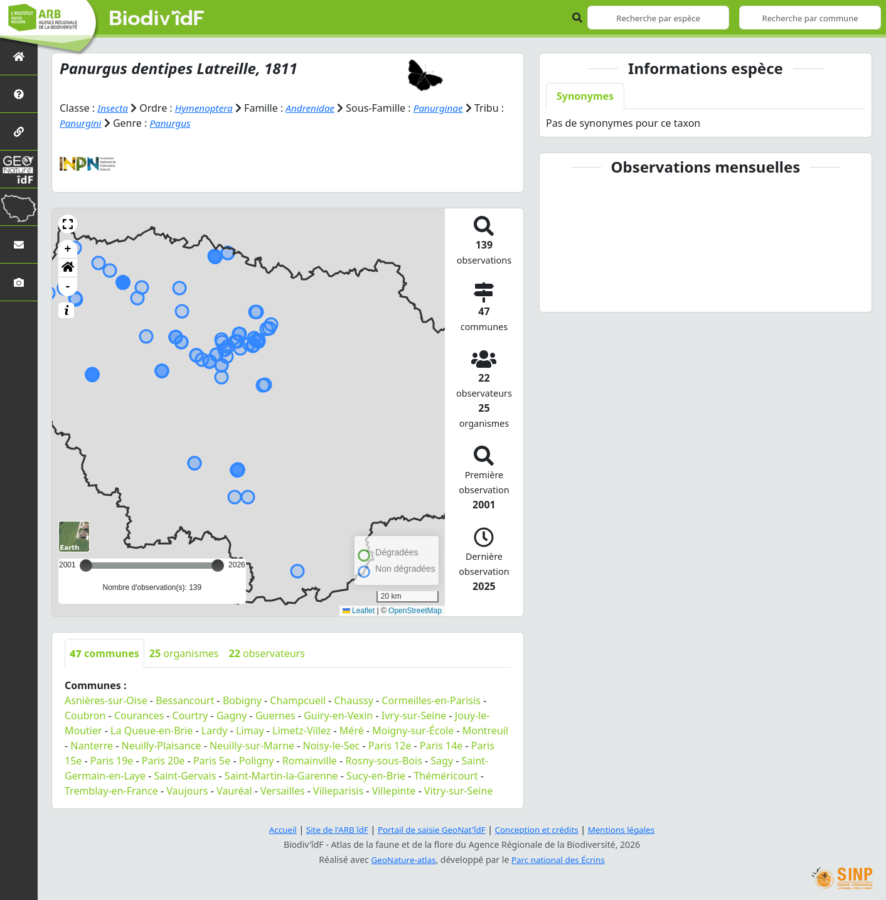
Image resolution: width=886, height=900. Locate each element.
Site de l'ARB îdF (332, 829)
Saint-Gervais (185, 776)
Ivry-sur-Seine (414, 715)
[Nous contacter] (19, 244)
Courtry (190, 715)
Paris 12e (390, 746)
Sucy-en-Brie (375, 776)
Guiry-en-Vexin (338, 715)
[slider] (217, 565)
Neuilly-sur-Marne (252, 746)
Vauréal (234, 791)
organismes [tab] (184, 653)
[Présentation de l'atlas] (19, 93)
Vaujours (187, 791)
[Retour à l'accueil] (19, 56)
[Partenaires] (19, 131)
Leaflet (359, 610)
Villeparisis (338, 791)
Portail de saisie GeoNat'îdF (430, 829)
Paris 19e (112, 761)
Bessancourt (185, 700)
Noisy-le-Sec (331, 746)
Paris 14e (441, 746)
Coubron (85, 715)
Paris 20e (163, 761)
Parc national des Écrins (560, 859)
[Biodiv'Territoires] (19, 206)
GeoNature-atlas (401, 859)
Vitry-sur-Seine (458, 791)
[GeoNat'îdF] (19, 169)
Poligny (256, 761)
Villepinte (394, 791)
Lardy (214, 730)
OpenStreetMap (415, 610)
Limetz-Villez (301, 730)
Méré (351, 730)
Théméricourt (446, 776)
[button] (67, 224)
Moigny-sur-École (413, 730)
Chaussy (353, 700)
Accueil (275, 829)
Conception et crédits (539, 829)
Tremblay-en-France (111, 791)
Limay (250, 730)
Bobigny (242, 700)
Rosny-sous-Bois (383, 761)
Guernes (275, 715)
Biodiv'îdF (157, 18)
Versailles (282, 791)
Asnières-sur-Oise (106, 700)
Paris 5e (211, 761)
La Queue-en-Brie (151, 730)
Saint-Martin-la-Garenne (281, 776)
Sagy (441, 761)
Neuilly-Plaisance (161, 746)
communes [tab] (104, 653)
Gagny (231, 715)
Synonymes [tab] (585, 96)
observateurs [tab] (267, 653)
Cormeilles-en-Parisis (431, 700)
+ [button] (68, 249)
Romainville (309, 761)
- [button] (68, 286)
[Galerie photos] (19, 282)
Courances (139, 715)
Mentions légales (628, 829)
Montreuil (485, 730)
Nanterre (91, 746)
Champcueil (298, 700)
